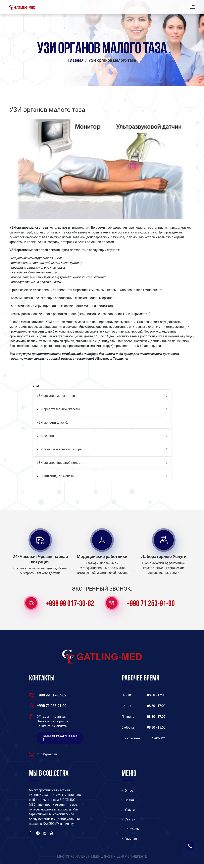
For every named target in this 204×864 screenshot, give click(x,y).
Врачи (128, 800)
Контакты (130, 829)
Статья (128, 819)
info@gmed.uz (47, 754)
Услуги (128, 810)
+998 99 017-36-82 (70, 604)
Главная (75, 60)
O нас (127, 790)
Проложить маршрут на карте (59, 737)
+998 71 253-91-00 (151, 604)
